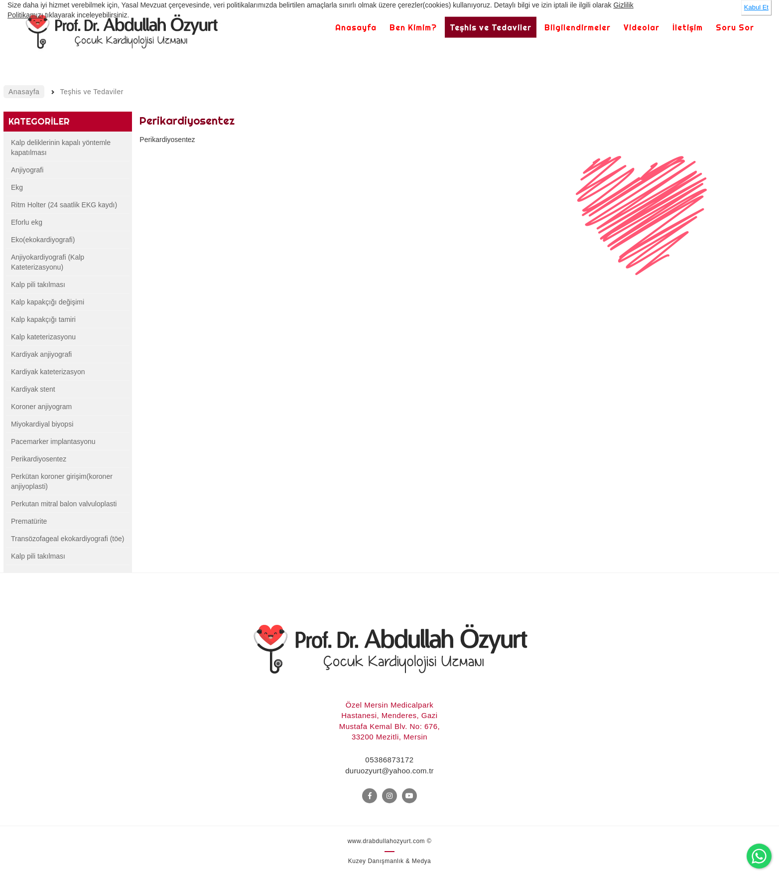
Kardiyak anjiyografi (41, 354)
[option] (642, 227)
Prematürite (29, 521)
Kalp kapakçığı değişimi (47, 302)
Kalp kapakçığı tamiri (43, 319)
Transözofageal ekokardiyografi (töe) (68, 539)
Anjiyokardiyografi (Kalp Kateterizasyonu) (47, 262)
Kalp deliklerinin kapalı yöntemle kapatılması (61, 147)
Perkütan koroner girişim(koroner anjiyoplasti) (62, 481)
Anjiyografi (27, 170)
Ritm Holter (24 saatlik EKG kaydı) (64, 205)
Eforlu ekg (26, 222)
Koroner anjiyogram (41, 407)
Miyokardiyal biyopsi (42, 424)
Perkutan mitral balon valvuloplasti (64, 504)
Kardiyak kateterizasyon (48, 372)
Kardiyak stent (33, 389)
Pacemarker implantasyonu (53, 441)
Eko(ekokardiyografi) (43, 240)
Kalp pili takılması (38, 285)
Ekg (17, 187)
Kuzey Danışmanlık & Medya (389, 861)
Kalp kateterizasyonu (43, 337)
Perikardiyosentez (38, 459)
